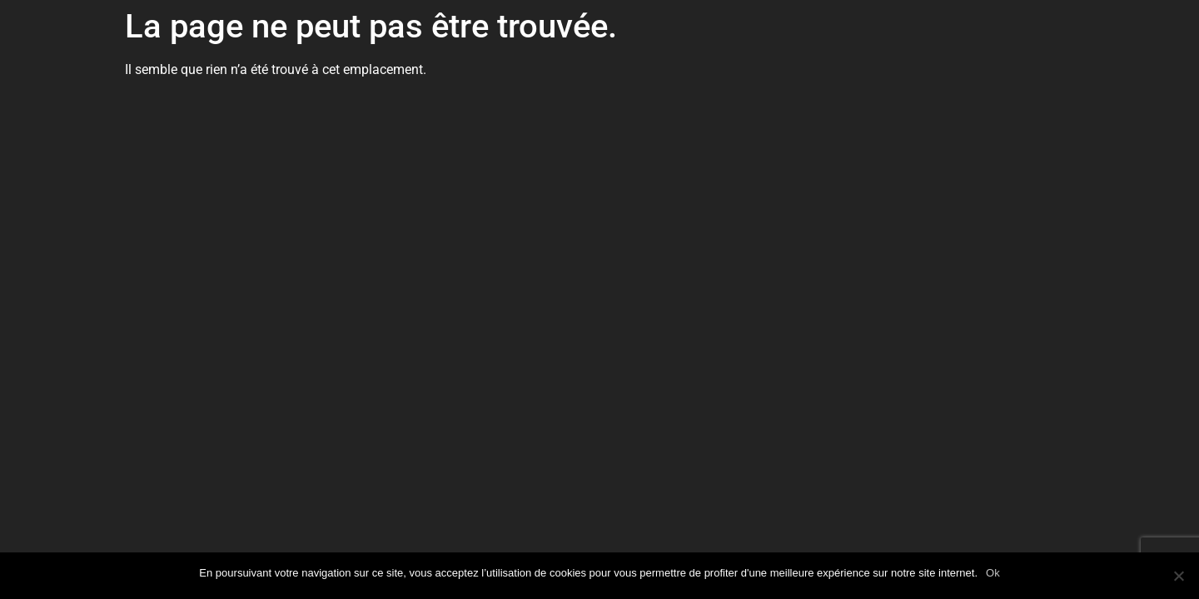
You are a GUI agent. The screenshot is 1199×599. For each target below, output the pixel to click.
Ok (993, 573)
